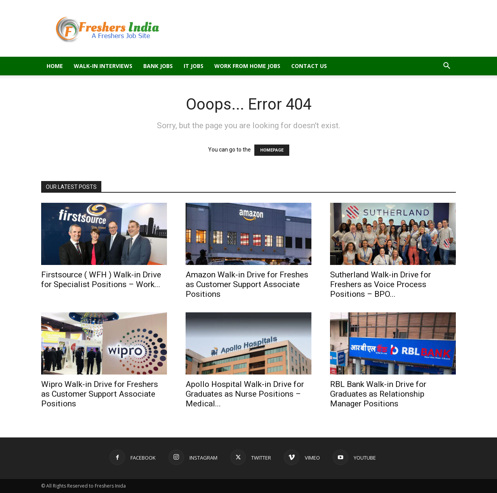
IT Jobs (193, 66)
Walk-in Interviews (103, 66)
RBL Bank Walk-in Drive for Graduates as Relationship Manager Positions (378, 394)
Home (55, 66)
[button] (446, 66)
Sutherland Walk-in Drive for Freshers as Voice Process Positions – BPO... (380, 284)
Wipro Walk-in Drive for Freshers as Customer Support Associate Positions (99, 394)
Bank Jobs (158, 66)
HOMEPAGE (271, 150)
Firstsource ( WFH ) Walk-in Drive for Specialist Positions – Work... (101, 279)
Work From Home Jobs (247, 66)
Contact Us (309, 66)
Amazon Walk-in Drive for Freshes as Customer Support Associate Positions (247, 284)
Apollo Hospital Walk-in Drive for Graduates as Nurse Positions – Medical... (245, 394)
